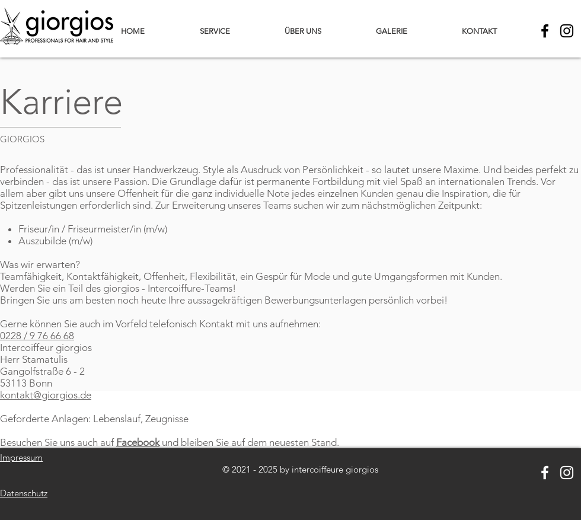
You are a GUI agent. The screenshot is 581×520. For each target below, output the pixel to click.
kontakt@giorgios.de (45, 395)
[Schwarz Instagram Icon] (567, 31)
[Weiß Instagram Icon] (567, 472)
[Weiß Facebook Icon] (545, 472)
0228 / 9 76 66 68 (37, 336)
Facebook (137, 442)
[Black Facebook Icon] (545, 31)
